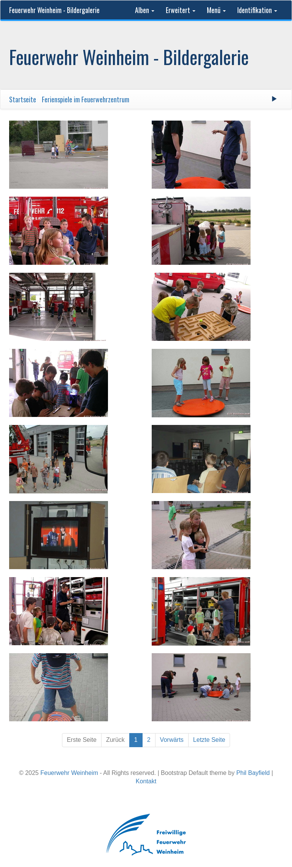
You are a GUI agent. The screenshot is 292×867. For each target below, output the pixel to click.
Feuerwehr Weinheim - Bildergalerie (54, 10)
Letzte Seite (209, 740)
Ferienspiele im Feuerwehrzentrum (85, 99)
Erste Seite (82, 740)
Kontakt (146, 781)
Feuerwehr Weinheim (69, 773)
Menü (216, 10)
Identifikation (257, 10)
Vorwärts (172, 740)
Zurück (115, 740)
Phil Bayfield (253, 773)
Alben (144, 10)
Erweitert (180, 10)
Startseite (22, 99)
